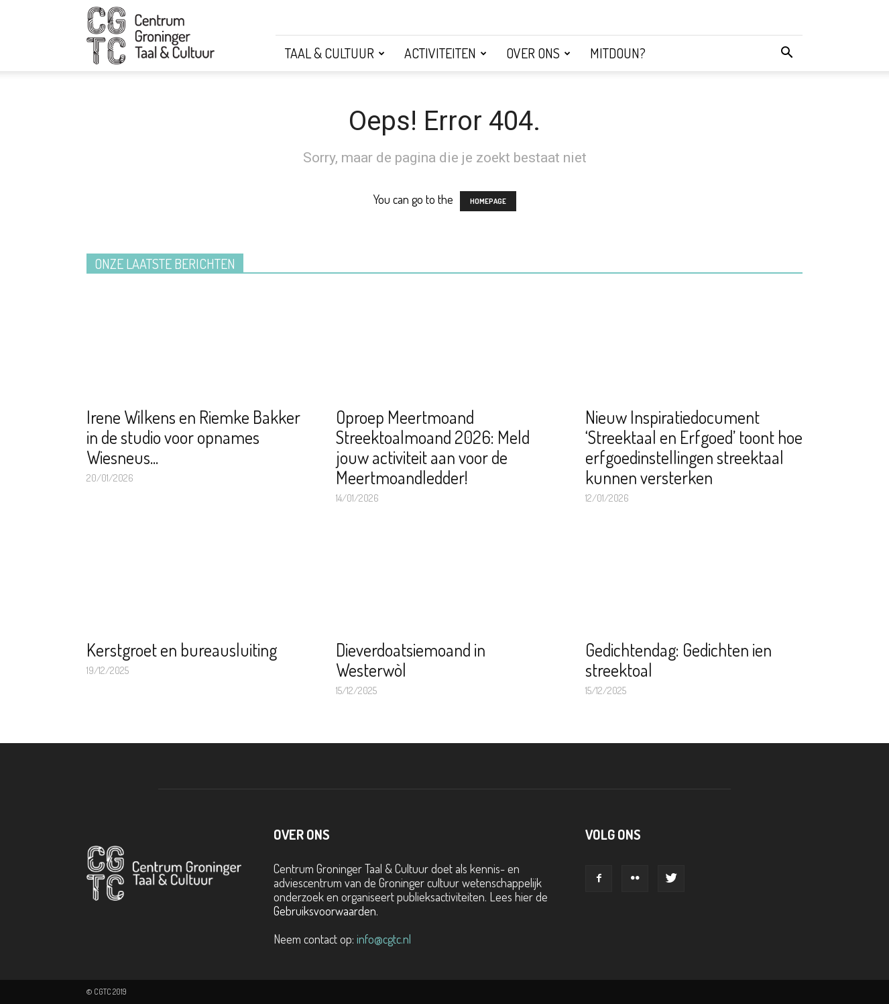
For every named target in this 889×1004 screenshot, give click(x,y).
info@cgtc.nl (384, 939)
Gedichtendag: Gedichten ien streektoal (678, 659)
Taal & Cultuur (335, 53)
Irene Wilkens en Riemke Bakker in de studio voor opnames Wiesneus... (193, 437)
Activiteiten (445, 53)
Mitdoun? (618, 53)
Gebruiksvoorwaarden (325, 910)
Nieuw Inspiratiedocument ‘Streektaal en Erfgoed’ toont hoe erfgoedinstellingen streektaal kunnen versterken (694, 447)
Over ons (538, 53)
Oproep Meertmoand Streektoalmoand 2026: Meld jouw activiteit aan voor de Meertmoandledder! (433, 447)
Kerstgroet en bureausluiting (181, 649)
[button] (786, 53)
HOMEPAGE (488, 201)
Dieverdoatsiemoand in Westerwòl (410, 659)
